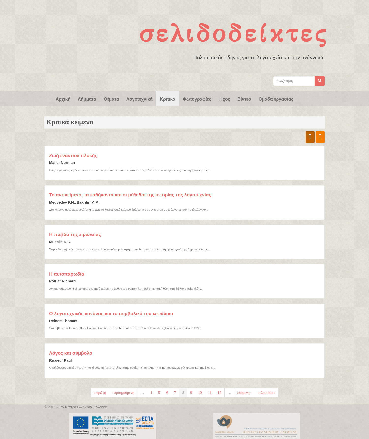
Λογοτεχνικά (139, 98)
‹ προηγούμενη (123, 393)
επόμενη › (244, 393)
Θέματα (111, 98)
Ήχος (224, 98)
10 (200, 393)
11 (209, 393)
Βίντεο (244, 98)
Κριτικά (167, 98)
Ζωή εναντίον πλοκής (73, 155)
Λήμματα (87, 98)
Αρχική (63, 98)
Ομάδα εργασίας (276, 98)
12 (219, 393)
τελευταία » (266, 393)
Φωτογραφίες (197, 98)
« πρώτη (100, 393)
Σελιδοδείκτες (233, 33)
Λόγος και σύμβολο (70, 353)
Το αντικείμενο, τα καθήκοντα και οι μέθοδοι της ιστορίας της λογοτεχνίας (130, 194)
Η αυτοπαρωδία (66, 274)
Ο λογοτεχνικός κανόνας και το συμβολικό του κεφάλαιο (111, 313)
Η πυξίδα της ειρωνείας (75, 234)
